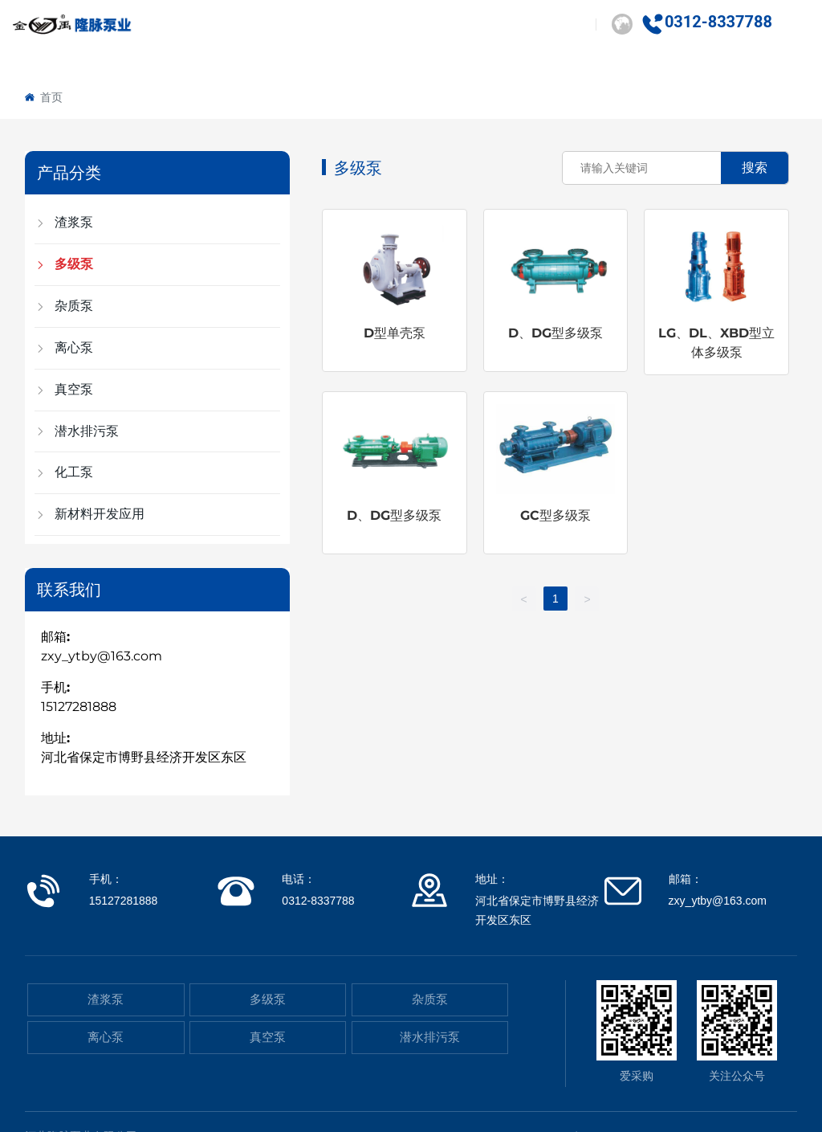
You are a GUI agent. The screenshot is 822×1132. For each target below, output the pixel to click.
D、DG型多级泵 (555, 333)
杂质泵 (430, 999)
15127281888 (78, 706)
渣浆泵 (105, 999)
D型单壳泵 (394, 333)
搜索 (754, 167)
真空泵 (268, 1037)
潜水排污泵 (430, 1037)
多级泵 (268, 999)
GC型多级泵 (555, 515)
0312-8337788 (718, 21)
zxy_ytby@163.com (101, 656)
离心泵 (105, 1037)
